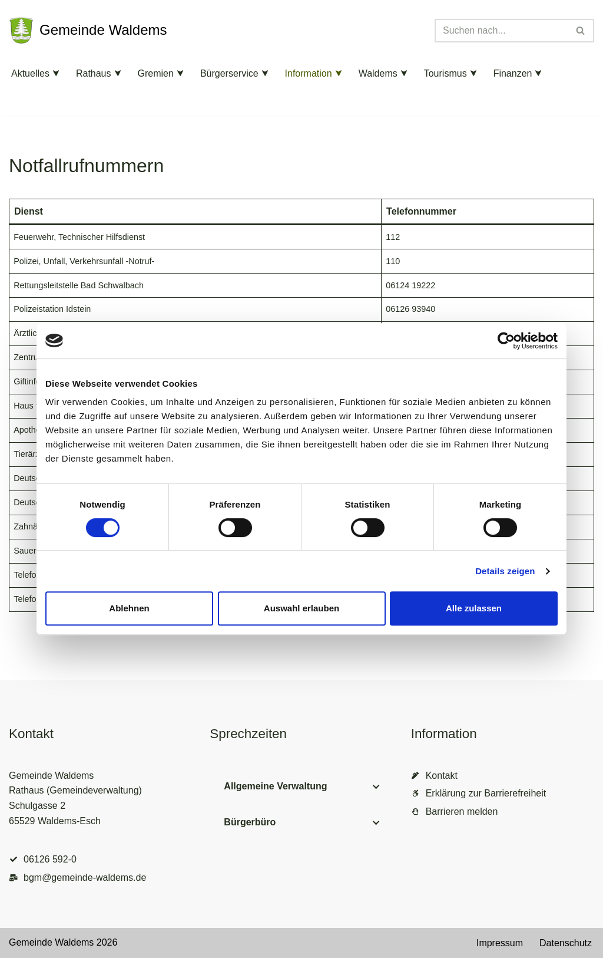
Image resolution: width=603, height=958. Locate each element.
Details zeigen (505, 571)
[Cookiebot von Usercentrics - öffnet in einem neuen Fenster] (506, 341)
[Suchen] (501, 30)
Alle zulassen (474, 608)
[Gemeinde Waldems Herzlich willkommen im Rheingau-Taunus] (88, 30)
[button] (55, 73)
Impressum (499, 943)
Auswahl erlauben (301, 608)
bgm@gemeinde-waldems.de (85, 878)
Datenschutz (565, 943)
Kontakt (442, 776)
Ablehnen (129, 608)
